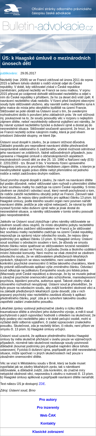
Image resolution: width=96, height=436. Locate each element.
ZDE (42, 383)
